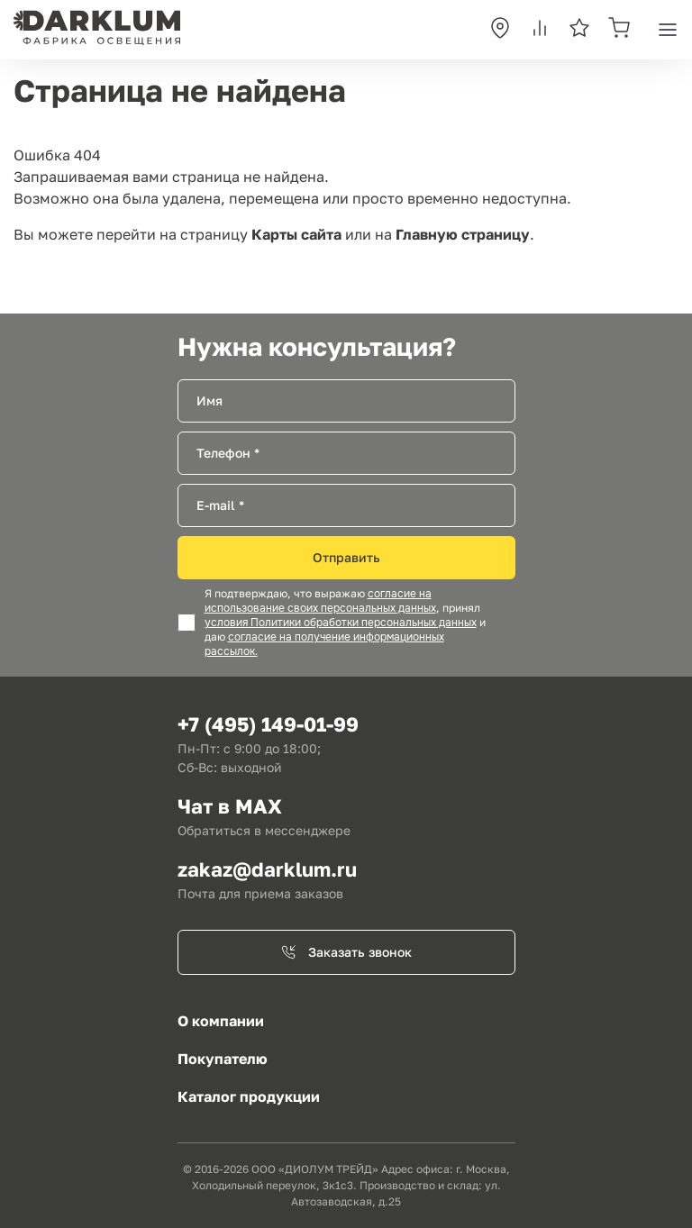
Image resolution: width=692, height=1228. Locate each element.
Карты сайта (296, 234)
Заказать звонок (346, 952)
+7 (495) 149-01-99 (268, 724)
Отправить (346, 557)
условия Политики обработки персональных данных (341, 622)
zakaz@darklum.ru (267, 869)
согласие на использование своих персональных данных (320, 601)
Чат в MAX (230, 806)
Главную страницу (463, 234)
